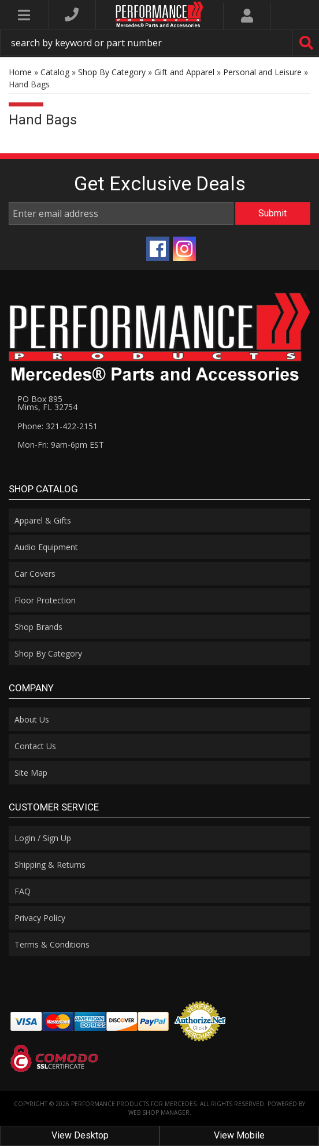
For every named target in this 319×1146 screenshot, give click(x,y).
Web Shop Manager (159, 1112)
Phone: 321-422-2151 (57, 426)
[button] (159, 43)
